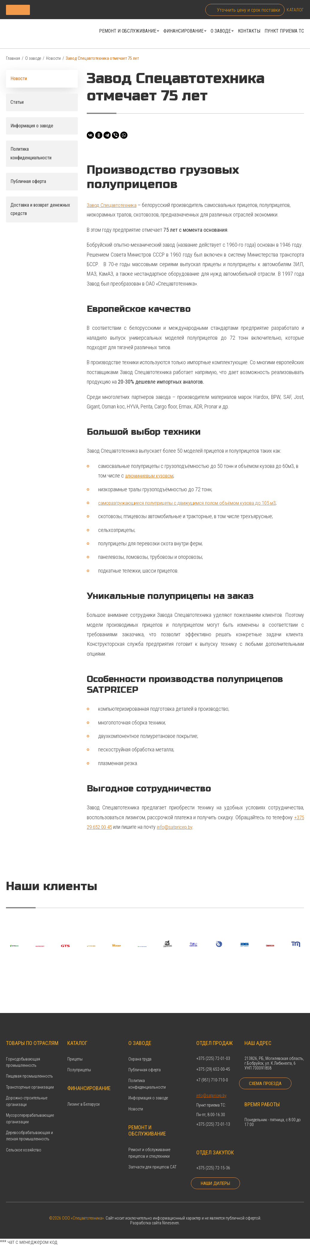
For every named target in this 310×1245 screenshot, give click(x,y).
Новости (53, 60)
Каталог (295, 9)
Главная (13, 60)
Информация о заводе (148, 1089)
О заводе (221, 32)
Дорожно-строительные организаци (26, 1092)
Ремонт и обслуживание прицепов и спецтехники (149, 1143)
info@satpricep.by (178, 829)
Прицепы (75, 1049)
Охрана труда (139, 1049)
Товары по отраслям (32, 1034)
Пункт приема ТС (284, 32)
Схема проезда (267, 1078)
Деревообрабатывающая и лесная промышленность (29, 1126)
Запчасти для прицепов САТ (152, 1157)
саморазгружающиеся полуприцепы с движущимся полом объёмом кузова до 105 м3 (192, 505)
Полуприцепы (79, 1060)
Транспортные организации (30, 1077)
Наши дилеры (210, 1180)
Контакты (249, 32)
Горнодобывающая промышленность (23, 1052)
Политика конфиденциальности (147, 1074)
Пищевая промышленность (29, 1067)
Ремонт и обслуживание (127, 32)
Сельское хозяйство (23, 1140)
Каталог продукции (51, 10)
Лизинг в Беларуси (83, 1095)
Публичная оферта (144, 1060)
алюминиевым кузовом (150, 478)
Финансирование (183, 32)
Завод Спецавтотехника (112, 207)
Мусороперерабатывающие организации (30, 1109)
